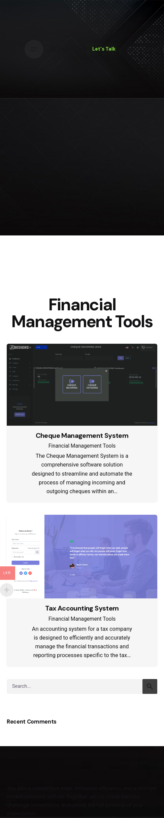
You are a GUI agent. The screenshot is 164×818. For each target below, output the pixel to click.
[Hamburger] (34, 49)
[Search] (131, 49)
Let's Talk (104, 49)
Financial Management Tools (82, 446)
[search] (149, 686)
